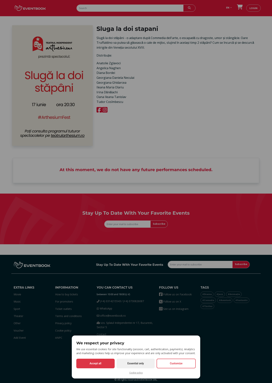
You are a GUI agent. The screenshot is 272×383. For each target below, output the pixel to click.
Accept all (95, 363)
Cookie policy (136, 373)
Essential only (136, 363)
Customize (176, 363)
